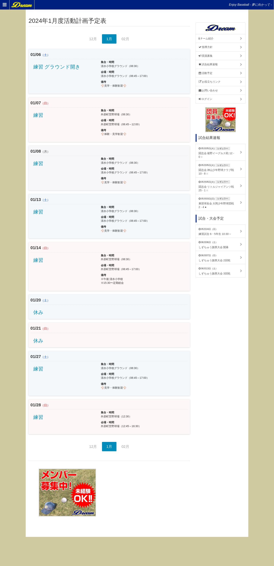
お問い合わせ (208, 90)
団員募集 (206, 55)
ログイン (205, 98)
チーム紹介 (206, 38)
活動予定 (206, 73)
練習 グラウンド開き (56, 67)
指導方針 (206, 47)
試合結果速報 (208, 64)
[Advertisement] (150, 492)
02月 (125, 39)
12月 (93, 39)
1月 (109, 39)
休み (38, 312)
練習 (38, 115)
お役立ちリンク (210, 81)
